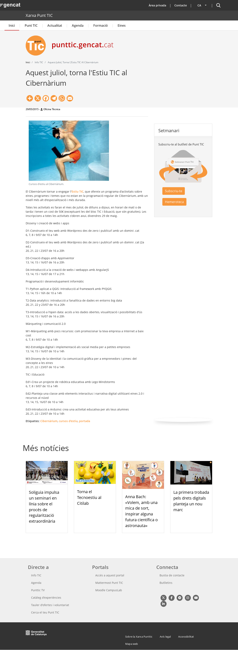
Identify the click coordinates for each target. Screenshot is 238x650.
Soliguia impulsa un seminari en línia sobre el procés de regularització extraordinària (44, 507)
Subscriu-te (173, 191)
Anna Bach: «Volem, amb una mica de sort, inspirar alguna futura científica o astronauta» (141, 511)
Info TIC (36, 575)
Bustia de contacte (172, 575)
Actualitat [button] (54, 25)
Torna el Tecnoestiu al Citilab (89, 497)
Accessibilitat (186, 636)
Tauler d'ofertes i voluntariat (50, 605)
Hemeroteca (174, 202)
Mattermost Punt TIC (109, 583)
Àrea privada (157, 5)
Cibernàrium (48, 421)
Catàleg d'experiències (46, 597)
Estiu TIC (77, 191)
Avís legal (165, 636)
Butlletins (166, 583)
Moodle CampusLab (108, 590)
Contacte (180, 5)
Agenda (77, 25)
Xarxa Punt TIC (39, 15)
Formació (100, 25)
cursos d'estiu (68, 421)
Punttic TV (38, 590)
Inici (12, 25)
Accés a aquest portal (109, 575)
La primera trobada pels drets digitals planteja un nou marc (191, 501)
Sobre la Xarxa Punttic (138, 636)
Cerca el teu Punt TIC (45, 612)
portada (84, 421)
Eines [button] (122, 25)
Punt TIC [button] (31, 25)
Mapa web (131, 644)
